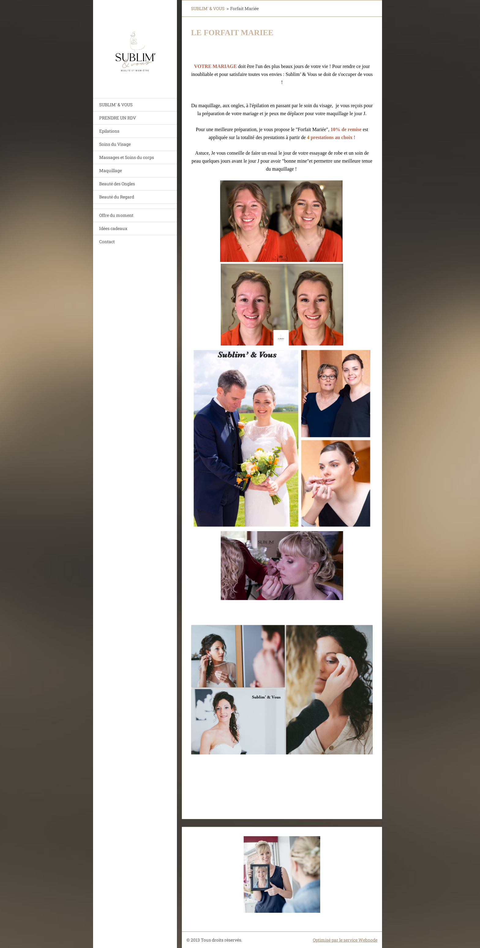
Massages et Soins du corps (126, 157)
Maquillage (110, 170)
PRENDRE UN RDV (117, 118)
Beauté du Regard (116, 197)
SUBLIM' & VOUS (116, 105)
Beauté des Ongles (117, 184)
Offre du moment (116, 215)
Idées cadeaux (113, 228)
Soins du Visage (115, 144)
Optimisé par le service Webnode (345, 940)
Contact (107, 241)
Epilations (109, 131)
